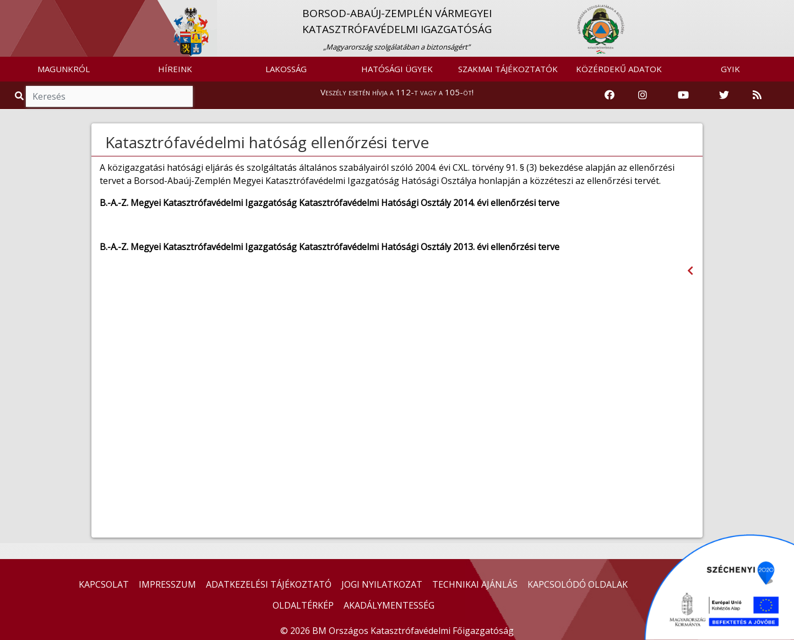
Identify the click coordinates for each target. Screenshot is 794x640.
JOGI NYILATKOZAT (381, 584)
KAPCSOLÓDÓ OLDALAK (577, 584)
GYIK (730, 68)
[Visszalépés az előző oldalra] (690, 270)
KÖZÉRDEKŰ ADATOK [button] (619, 68)
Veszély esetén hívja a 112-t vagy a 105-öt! (397, 91)
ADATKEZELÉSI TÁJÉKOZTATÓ (268, 584)
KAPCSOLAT (104, 584)
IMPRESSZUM (167, 584)
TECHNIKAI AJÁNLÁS (475, 584)
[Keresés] (109, 96)
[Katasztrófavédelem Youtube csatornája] (683, 95)
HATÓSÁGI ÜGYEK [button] (397, 68)
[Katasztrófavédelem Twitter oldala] (724, 95)
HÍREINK (175, 68)
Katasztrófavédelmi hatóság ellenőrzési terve (267, 142)
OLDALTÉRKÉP (303, 605)
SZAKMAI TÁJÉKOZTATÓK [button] (508, 68)
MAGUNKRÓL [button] (63, 68)
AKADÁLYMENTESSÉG (389, 605)
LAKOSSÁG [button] (286, 68)
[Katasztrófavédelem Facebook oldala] (609, 95)
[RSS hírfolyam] (757, 95)
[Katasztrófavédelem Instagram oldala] (642, 95)
